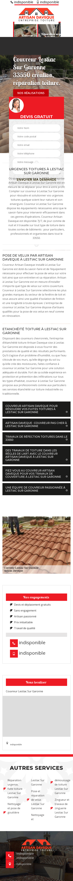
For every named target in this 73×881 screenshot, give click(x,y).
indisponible (22, 2)
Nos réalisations (31, 93)
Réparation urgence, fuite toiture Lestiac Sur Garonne (12, 788)
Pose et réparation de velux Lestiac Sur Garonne (36, 799)
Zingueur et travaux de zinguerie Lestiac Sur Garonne (59, 808)
